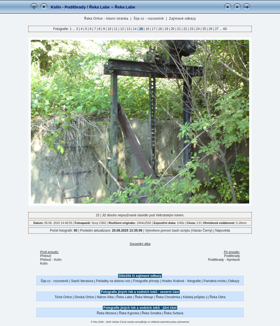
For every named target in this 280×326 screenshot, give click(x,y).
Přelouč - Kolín (51, 260)
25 (204, 29)
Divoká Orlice (84, 297)
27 (216, 29)
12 (122, 29)
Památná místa (215, 281)
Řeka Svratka (151, 313)
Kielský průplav (194, 297)
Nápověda (222, 230)
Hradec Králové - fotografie (181, 281)
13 (128, 29)
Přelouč (45, 256)
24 (198, 29)
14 (135, 29)
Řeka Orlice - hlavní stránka (106, 18)
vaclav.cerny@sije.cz (138, 322)
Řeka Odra (217, 297)
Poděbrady (232, 256)
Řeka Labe (125, 7)
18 (160, 29)
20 (172, 29)
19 (166, 29)
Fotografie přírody (146, 281)
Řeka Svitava (173, 313)
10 (109, 29)
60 (225, 29)
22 (185, 29)
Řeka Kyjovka (129, 313)
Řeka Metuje (144, 297)
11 (115, 29)
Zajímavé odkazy (182, 18)
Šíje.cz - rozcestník (148, 18)
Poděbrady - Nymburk (224, 260)
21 (179, 29)
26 (210, 29)
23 (191, 29)
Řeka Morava (106, 313)
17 (153, 29)
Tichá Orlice (63, 297)
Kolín (43, 263)
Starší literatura (82, 281)
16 (147, 29)
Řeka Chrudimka (168, 297)
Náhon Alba (105, 297)
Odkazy (233, 281)
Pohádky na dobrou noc (113, 281)
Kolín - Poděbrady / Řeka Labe (80, 7)
